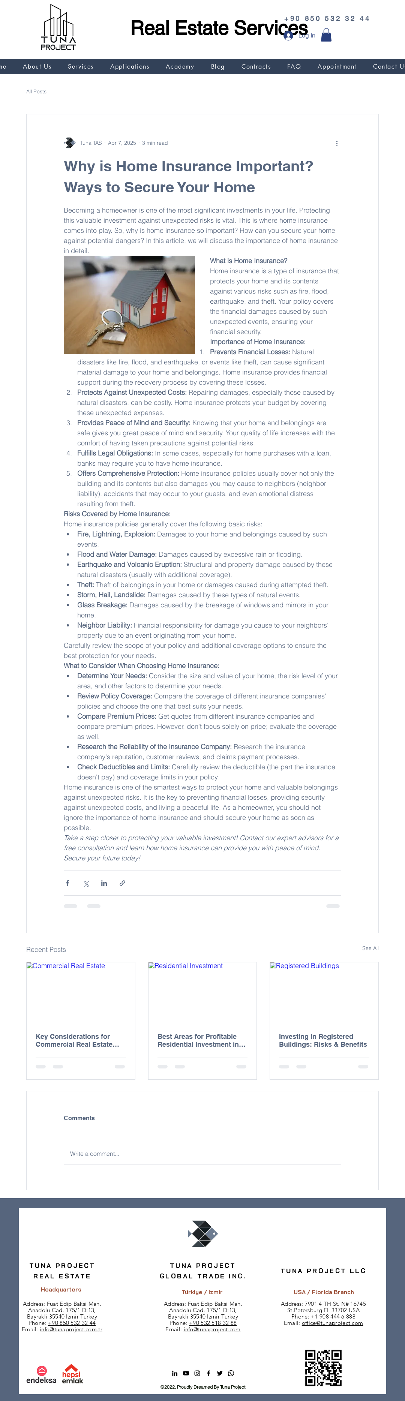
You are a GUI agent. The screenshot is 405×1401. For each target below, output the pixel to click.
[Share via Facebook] (67, 883)
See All (370, 948)
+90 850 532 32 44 (72, 1322)
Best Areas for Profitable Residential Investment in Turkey (198, 1040)
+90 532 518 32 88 (213, 1322)
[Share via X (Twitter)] (85, 883)
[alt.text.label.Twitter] (220, 1373)
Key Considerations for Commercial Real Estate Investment (74, 1040)
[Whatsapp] (231, 1373)
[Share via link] (122, 883)
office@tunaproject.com (332, 1322)
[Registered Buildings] (324, 992)
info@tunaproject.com (212, 1329)
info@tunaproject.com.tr (71, 1329)
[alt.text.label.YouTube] (186, 1373)
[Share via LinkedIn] (104, 883)
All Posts (36, 91)
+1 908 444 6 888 (333, 1316)
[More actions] (336, 142)
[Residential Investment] (202, 992)
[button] (326, 35)
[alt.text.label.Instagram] (197, 1373)
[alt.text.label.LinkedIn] (174, 1373)
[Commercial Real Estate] (81, 992)
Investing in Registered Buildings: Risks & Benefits (323, 1040)
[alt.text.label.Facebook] (208, 1373)
